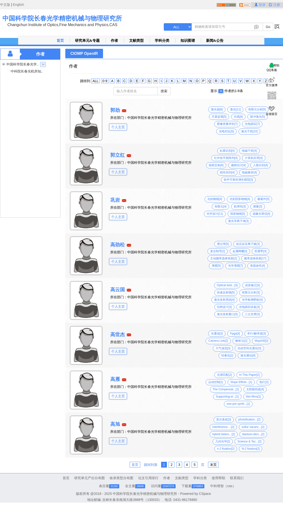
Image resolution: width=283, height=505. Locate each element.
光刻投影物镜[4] (240, 199)
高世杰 (117, 334)
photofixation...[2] (249, 419)
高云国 (117, 289)
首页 (60, 41)
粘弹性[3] (240, 206)
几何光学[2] (222, 441)
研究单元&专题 (87, 41)
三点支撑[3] (252, 314)
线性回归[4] (227, 172)
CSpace (205, 494)
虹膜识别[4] (227, 150)
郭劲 (115, 110)
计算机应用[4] (253, 158)
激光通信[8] (247, 355)
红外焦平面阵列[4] (226, 158)
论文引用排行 (148, 478)
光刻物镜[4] (214, 199)
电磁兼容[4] (249, 172)
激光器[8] (217, 109)
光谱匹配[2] (224, 375)
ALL (95, 81)
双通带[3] (260, 251)
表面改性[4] (257, 265)
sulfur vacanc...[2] (253, 427)
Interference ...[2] (223, 427)
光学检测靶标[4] (252, 299)
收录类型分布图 (121, 478)
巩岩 (115, 200)
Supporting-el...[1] (227, 396)
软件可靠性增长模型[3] (238, 179)
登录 (260, 5)
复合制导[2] (217, 251)
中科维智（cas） (223, 486)
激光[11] (235, 109)
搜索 (164, 91)
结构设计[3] (224, 307)
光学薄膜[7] (235, 265)
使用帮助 (218, 478)
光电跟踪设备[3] (249, 307)
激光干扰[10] (249, 131)
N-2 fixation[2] (251, 448)
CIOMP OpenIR (84, 53)
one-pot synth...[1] (238, 403)
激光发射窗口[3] (227, 314)
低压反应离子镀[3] (248, 244)
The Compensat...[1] (226, 389)
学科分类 (162, 41)
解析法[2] (241, 340)
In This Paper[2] (249, 375)
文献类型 (136, 41)
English (18, 5)
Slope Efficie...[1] (241, 382)
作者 (114, 41)
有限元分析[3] (251, 292)
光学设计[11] (215, 213)
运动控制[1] (215, 382)
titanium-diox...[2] (253, 434)
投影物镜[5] (237, 213)
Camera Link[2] (218, 340)
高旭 (115, 424)
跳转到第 (150, 465)
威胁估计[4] (238, 165)
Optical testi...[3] (227, 285)
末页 (213, 465)
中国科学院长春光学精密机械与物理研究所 (62, 18)
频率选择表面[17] (255, 258)
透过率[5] (223, 244)
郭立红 (117, 155)
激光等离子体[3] (238, 221)
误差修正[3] (252, 285)
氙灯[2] (263, 382)
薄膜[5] (216, 265)
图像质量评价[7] (227, 124)
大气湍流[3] (223, 348)
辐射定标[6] (216, 165)
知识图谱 (187, 41)
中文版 (5, 5)
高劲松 (117, 244)
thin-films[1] (253, 396)
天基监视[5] (219, 116)
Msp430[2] (261, 340)
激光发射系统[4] (224, 299)
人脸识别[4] (260, 165)
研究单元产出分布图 (89, 478)
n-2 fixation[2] (225, 448)
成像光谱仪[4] (261, 213)
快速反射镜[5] (226, 292)
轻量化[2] (227, 355)
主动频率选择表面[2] (223, 258)
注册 (274, 5)
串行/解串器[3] (256, 333)
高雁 (115, 379)
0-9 (104, 81)
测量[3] (257, 206)
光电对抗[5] (226, 131)
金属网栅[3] (239, 251)
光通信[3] (217, 333)
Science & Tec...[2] (249, 441)
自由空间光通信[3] (249, 348)
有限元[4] (220, 206)
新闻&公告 (215, 41)
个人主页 (118, 127)
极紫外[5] (263, 199)
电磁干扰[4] (249, 150)
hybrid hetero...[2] (223, 434)
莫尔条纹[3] (223, 419)
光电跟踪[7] (252, 124)
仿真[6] (238, 116)
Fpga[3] (235, 333)
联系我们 (237, 478)
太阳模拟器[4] (255, 389)
